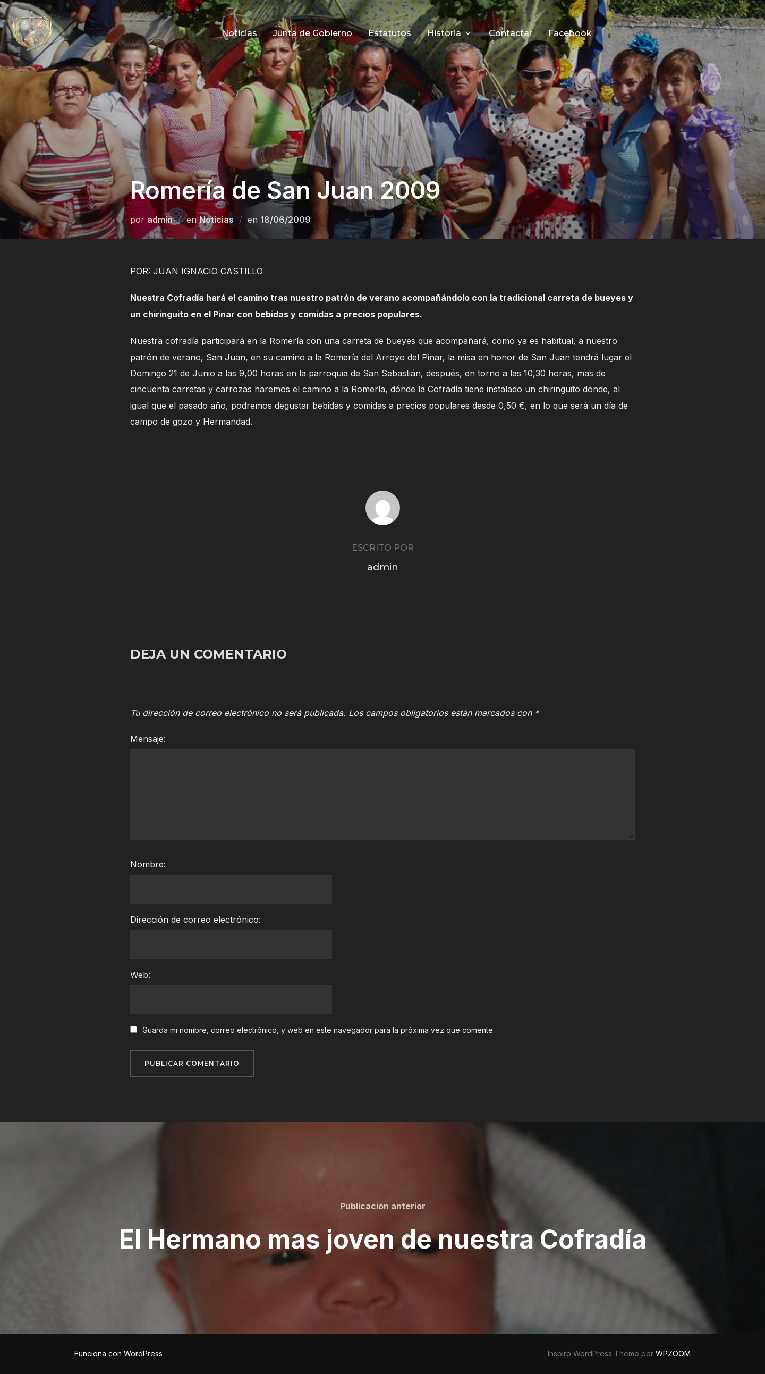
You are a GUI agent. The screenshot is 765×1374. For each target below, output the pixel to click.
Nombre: (148, 864)
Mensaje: (148, 739)
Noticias (239, 33)
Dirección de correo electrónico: (195, 919)
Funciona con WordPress (118, 1353)
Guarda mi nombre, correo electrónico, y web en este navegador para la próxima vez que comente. (318, 1029)
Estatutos (389, 33)
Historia (450, 33)
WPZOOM (673, 1353)
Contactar (510, 33)
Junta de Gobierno (312, 33)
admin (160, 219)
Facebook (570, 33)
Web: (140, 975)
